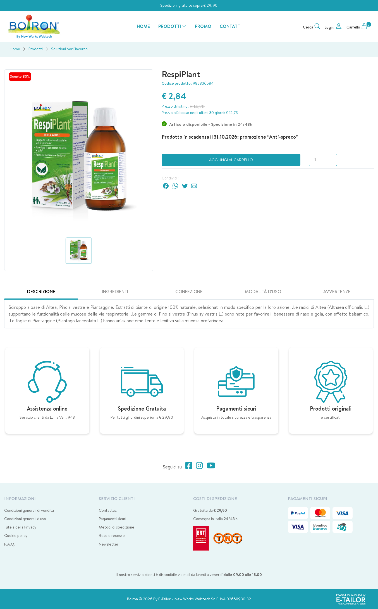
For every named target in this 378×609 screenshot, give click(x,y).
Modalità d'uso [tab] (263, 291)
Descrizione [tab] (41, 291)
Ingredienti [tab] (115, 291)
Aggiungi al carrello (231, 160)
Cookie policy (15, 535)
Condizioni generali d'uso (25, 519)
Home (15, 49)
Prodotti (35, 49)
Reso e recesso (112, 535)
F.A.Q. (9, 544)
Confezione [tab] (189, 291)
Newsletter (108, 544)
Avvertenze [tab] (337, 291)
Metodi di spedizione (116, 527)
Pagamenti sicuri (112, 519)
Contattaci (108, 510)
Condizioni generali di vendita (29, 510)
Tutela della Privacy (20, 527)
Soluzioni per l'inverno (69, 49)
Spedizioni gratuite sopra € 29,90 (188, 5)
